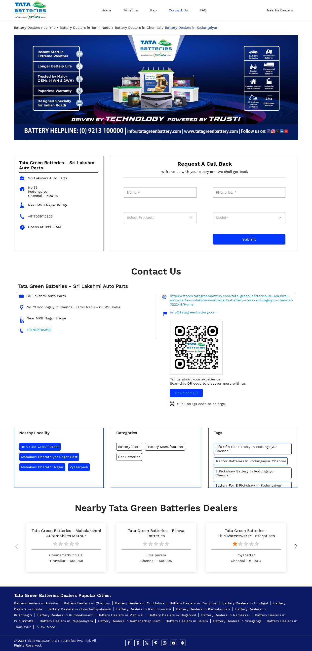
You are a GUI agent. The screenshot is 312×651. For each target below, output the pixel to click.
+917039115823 (40, 216)
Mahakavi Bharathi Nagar (42, 467)
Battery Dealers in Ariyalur (36, 603)
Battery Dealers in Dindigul (245, 603)
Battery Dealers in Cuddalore (139, 603)
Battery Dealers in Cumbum (193, 603)
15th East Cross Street (40, 447)
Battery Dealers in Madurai (120, 615)
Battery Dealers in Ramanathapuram (129, 621)
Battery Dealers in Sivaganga (237, 621)
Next (294, 547)
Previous (17, 547)
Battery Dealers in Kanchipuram (143, 609)
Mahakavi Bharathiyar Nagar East (49, 457)
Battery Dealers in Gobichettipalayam (79, 609)
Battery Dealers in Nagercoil (172, 615)
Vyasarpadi (79, 467)
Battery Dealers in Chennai (87, 603)
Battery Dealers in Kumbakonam (64, 615)
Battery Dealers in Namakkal (225, 615)
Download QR (186, 393)
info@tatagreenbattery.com (193, 312)
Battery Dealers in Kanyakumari (203, 609)
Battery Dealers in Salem (187, 621)
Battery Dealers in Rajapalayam (66, 621)
